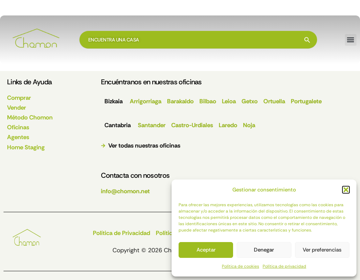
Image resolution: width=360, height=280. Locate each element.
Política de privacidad (284, 266)
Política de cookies (240, 266)
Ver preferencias (322, 249)
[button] (345, 189)
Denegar (264, 249)
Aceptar (206, 249)
